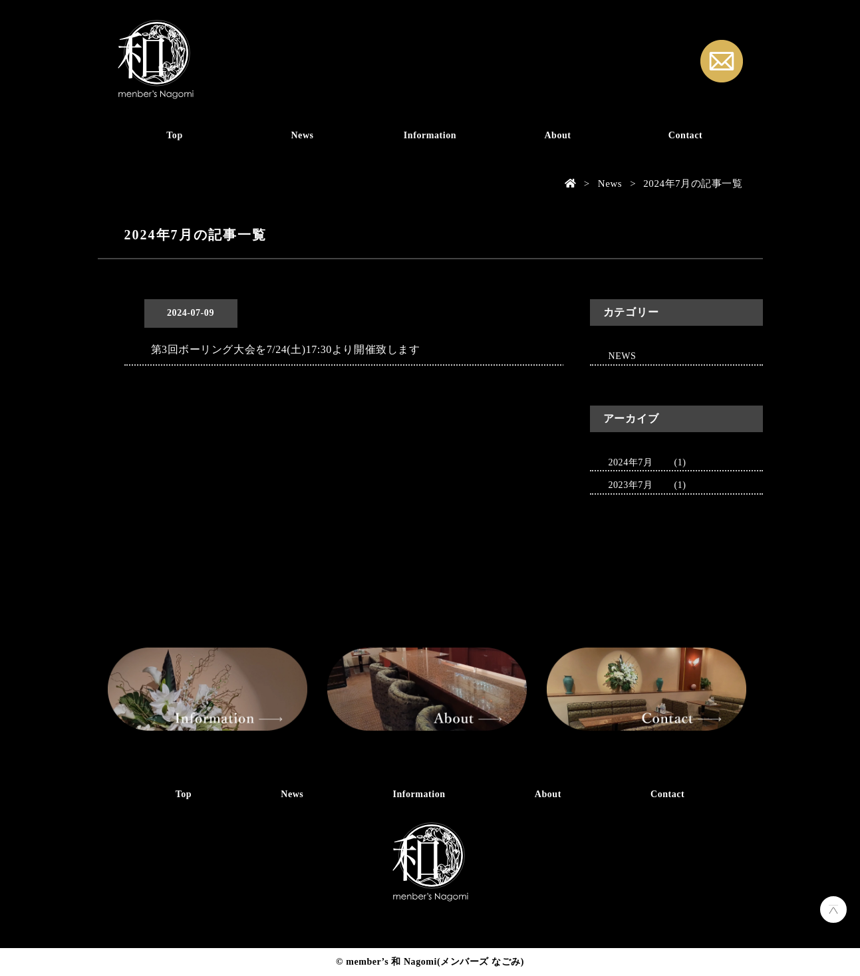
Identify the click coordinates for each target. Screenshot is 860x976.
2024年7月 (631, 462)
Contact (685, 135)
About (557, 135)
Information (430, 135)
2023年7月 (631, 485)
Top (174, 135)
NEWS (623, 356)
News (302, 135)
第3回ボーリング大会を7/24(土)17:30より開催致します (285, 349)
